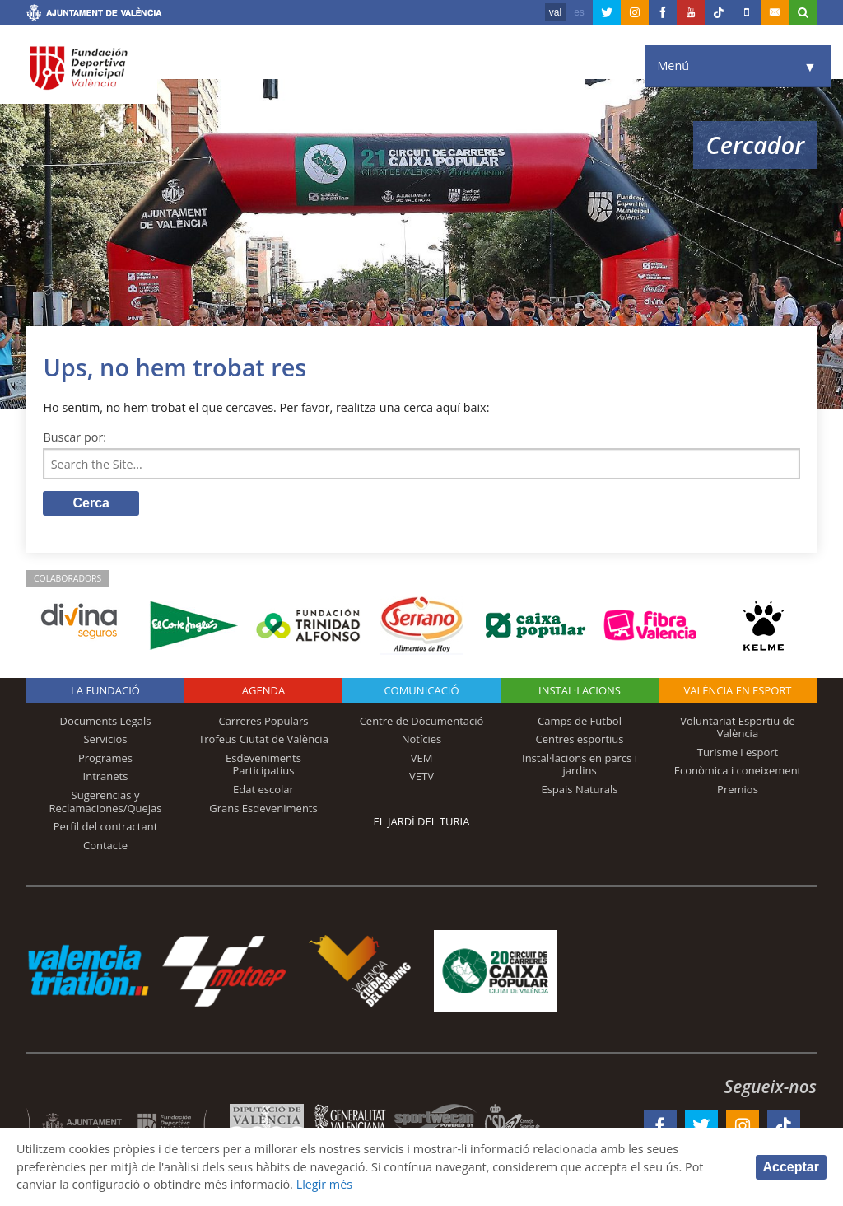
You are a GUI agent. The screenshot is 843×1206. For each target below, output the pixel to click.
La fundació (105, 690)
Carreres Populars (263, 720)
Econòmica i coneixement (738, 770)
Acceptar (791, 1167)
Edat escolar (263, 789)
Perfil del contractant (106, 826)
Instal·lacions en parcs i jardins (579, 764)
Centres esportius (580, 739)
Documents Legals (105, 720)
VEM (422, 757)
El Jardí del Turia (422, 821)
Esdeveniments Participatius (263, 764)
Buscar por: (74, 437)
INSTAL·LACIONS (579, 690)
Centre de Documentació (422, 720)
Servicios (105, 739)
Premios (737, 789)
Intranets (105, 776)
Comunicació (421, 690)
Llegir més (324, 1184)
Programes (105, 757)
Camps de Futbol (580, 720)
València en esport (737, 690)
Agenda (263, 690)
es (579, 12)
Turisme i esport (738, 752)
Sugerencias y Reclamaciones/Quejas (105, 802)
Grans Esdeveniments (263, 808)
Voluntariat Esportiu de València (737, 727)
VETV (421, 776)
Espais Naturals (579, 789)
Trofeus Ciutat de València (263, 739)
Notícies (422, 739)
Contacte (105, 845)
